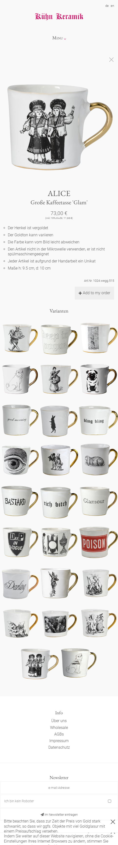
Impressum (59, 740)
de (107, 6)
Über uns (59, 720)
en (112, 6)
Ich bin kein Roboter (19, 801)
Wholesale (59, 727)
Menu (57, 38)
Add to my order (94, 293)
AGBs (59, 734)
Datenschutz (59, 747)
